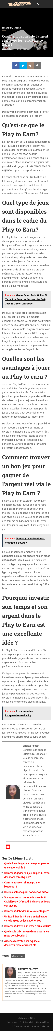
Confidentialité (26, 1022)
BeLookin (7, 28)
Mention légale (42, 1022)
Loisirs (17, 28)
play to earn (17, 956)
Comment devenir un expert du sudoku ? (27, 926)
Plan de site (12, 1022)
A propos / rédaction (40, 1026)
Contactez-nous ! (21, 1026)
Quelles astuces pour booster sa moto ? (26, 892)
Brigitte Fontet (8, 49)
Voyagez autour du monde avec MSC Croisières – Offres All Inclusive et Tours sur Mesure (27, 901)
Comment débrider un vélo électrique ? (26, 911)
